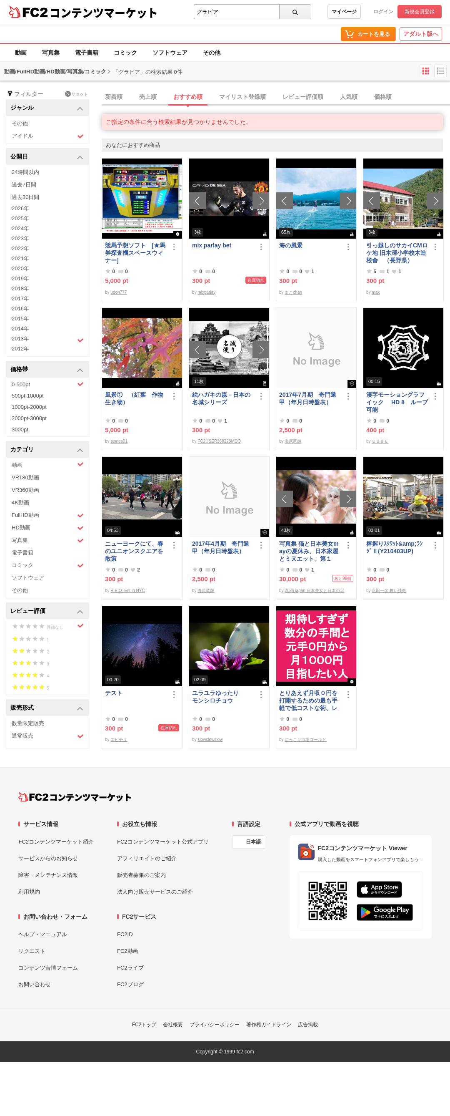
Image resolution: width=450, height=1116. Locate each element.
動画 (21, 52)
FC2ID (125, 934)
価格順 (383, 96)
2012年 (20, 348)
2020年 (20, 268)
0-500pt (48, 384)
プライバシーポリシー (215, 1025)
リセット (76, 94)
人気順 (349, 96)
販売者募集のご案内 (141, 875)
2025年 (20, 218)
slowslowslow (210, 739)
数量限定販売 (28, 723)
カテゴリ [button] (46, 450)
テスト (113, 693)
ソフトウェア (170, 52)
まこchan (293, 292)
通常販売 (48, 736)
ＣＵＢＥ (380, 441)
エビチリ (118, 739)
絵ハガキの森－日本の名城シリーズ (221, 398)
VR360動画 (25, 490)
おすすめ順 (187, 96)
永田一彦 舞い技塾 (389, 590)
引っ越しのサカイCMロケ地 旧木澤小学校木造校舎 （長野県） (397, 253)
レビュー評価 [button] (46, 611)
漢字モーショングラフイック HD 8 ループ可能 (397, 402)
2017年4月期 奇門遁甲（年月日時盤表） (220, 547)
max (376, 292)
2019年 (20, 278)
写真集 (51, 52)
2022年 (20, 248)
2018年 (20, 288)
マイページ (344, 12)
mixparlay (206, 292)
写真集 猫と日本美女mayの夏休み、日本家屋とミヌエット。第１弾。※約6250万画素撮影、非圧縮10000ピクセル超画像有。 (309, 551)
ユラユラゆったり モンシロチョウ (221, 697)
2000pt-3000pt (29, 418)
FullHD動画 (48, 515)
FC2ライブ (130, 968)
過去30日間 (25, 197)
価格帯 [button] (46, 370)
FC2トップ (144, 1025)
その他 (211, 52)
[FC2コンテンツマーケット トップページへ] (74, 797)
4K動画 (20, 502)
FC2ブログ (130, 984)
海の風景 (290, 245)
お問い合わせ (34, 984)
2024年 (20, 228)
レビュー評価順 (302, 96)
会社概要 (173, 1025)
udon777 (118, 292)
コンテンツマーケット (104, 12)
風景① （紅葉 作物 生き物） (136, 398)
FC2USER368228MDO (219, 441)
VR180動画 (25, 477)
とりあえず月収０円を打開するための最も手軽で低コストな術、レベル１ (308, 701)
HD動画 (48, 528)
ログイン (383, 12)
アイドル (48, 136)
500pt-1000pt (28, 396)
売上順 (148, 96)
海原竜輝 (293, 441)
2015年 (20, 318)
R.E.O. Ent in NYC (127, 590)
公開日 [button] (46, 157)
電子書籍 (86, 52)
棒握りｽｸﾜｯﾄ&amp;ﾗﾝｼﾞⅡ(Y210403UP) (394, 547)
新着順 (113, 96)
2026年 (20, 208)
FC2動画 (127, 951)
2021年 (20, 258)
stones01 (119, 441)
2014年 (20, 328)
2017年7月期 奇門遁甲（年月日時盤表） (307, 398)
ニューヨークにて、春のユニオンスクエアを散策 (134, 551)
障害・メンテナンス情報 (48, 875)
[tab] (276, 97)
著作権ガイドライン (268, 1025)
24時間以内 (25, 172)
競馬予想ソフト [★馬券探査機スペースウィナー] (135, 253)
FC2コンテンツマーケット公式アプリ (163, 842)
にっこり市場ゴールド (305, 739)
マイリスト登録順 (242, 96)
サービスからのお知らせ (48, 858)
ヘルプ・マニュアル (42, 934)
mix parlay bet (211, 245)
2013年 (48, 339)
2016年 (20, 308)
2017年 (20, 298)
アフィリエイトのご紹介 (147, 858)
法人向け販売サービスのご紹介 (155, 892)
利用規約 (29, 892)
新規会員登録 (420, 12)
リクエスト (31, 951)
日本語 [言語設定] (253, 842)
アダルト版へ (420, 33)
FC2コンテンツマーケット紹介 (56, 842)
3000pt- (21, 429)
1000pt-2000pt (29, 407)
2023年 (20, 238)
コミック (125, 52)
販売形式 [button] (46, 708)
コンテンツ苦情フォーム (48, 968)
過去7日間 (24, 184)
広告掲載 (308, 1025)
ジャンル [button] (46, 108)
